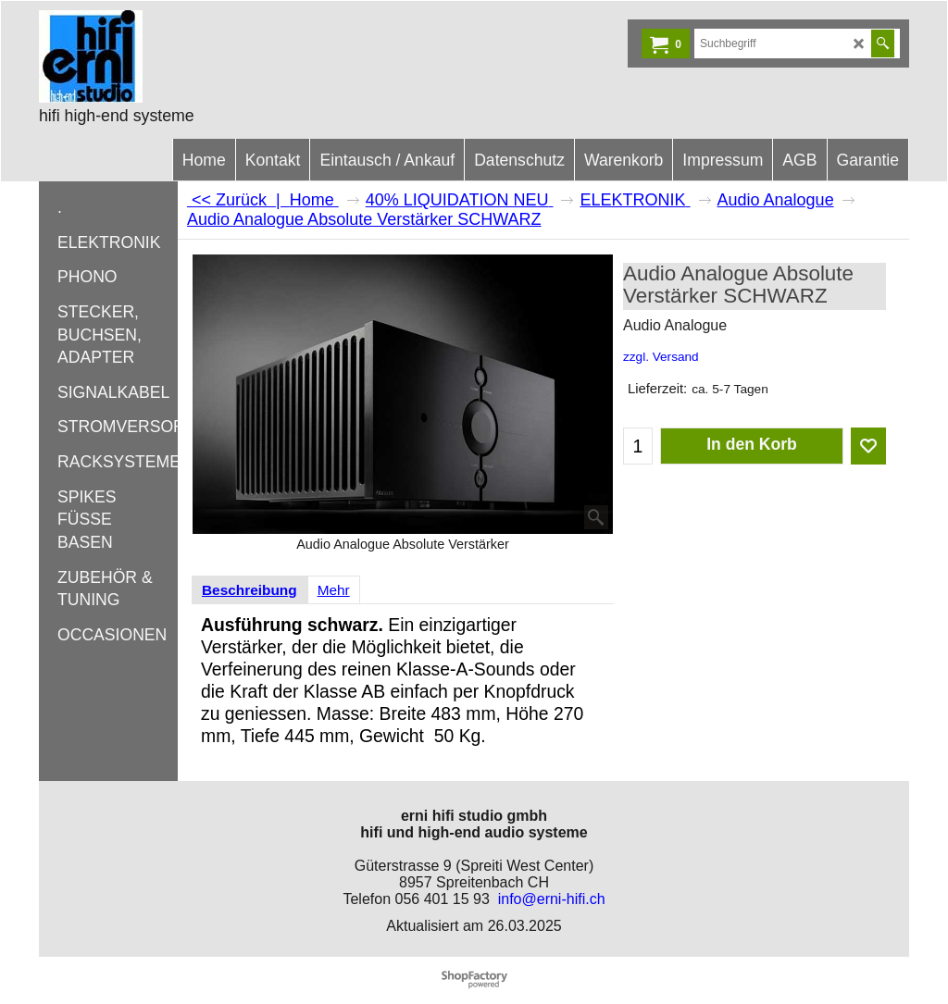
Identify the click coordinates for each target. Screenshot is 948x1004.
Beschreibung (249, 590)
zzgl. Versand (661, 357)
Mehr (334, 590)
